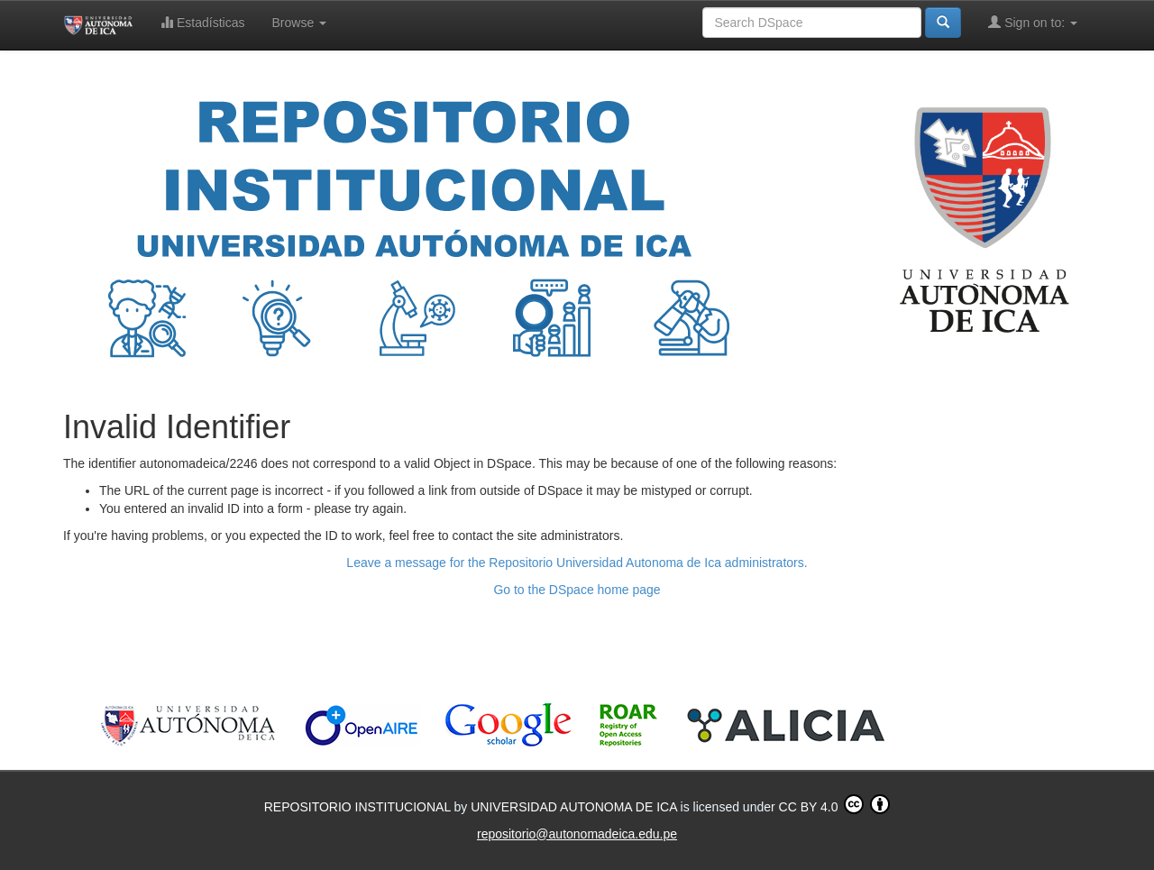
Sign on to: (1032, 22)
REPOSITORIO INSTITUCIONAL (359, 807)
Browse (299, 22)
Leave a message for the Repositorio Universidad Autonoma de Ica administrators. (576, 562)
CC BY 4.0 (835, 804)
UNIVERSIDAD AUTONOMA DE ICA (575, 807)
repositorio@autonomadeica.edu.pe (577, 834)
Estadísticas (202, 22)
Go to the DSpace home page (576, 589)
